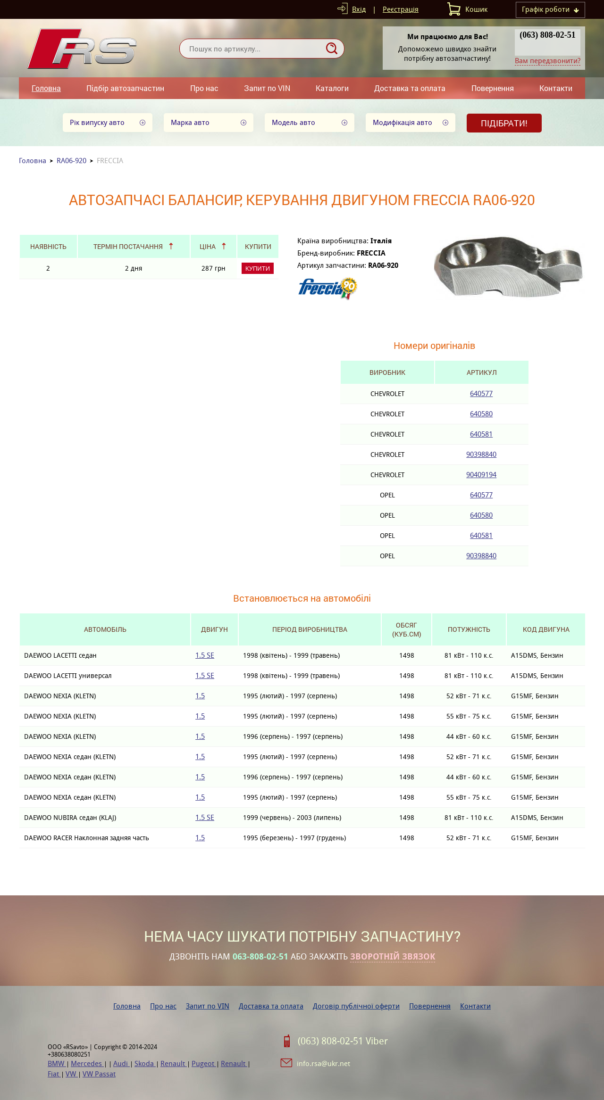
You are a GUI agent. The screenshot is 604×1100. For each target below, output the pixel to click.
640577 (481, 393)
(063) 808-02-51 (547, 35)
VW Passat (99, 1073)
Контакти (555, 88)
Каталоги (332, 88)
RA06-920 (71, 160)
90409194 (481, 474)
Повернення (492, 88)
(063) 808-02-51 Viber (343, 1041)
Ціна (208, 246)
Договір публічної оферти (356, 1005)
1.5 (200, 695)
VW (72, 1073)
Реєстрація (401, 9)
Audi (121, 1063)
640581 (481, 434)
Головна (46, 88)
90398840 (481, 454)
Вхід (359, 9)
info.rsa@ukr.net (323, 1063)
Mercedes (87, 1063)
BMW (57, 1063)
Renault (173, 1063)
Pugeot (204, 1063)
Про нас (204, 88)
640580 (481, 413)
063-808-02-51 (260, 956)
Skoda (145, 1063)
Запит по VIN (267, 88)
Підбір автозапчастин (125, 88)
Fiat (54, 1073)
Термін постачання (128, 246)
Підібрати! (504, 123)
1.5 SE (204, 655)
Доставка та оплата (409, 88)
